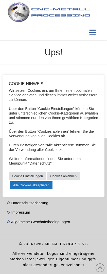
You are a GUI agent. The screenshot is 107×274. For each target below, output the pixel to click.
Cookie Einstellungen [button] (27, 176)
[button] (92, 32)
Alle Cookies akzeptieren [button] (31, 185)
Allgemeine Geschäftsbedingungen (38, 222)
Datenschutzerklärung (27, 203)
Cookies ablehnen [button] (63, 176)
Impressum (18, 212)
